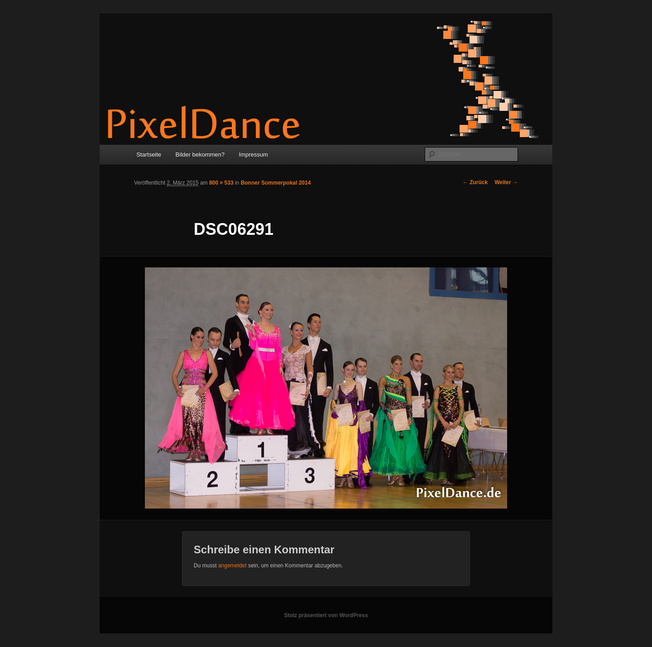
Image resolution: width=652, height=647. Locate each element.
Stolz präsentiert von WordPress (326, 615)
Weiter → (506, 182)
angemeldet (232, 565)
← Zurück (475, 182)
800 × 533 (221, 183)
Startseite (148, 154)
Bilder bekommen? (200, 154)
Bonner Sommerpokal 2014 (276, 183)
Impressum (253, 154)
